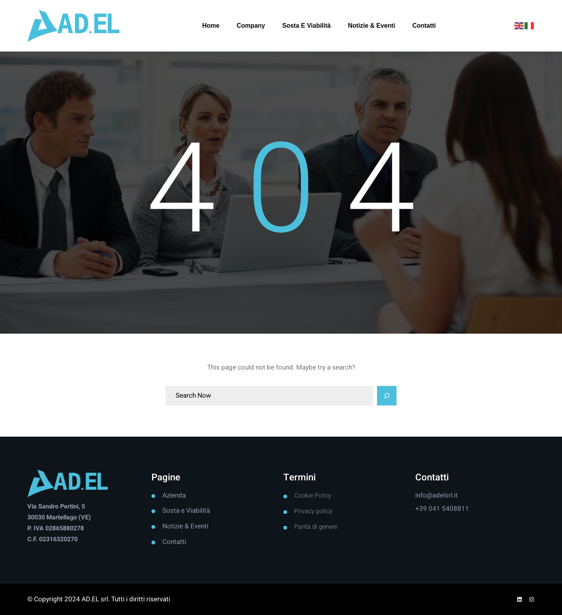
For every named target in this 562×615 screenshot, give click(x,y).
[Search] (387, 395)
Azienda (174, 495)
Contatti (174, 542)
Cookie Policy (312, 495)
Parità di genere (315, 526)
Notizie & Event (184, 526)
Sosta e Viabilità (186, 510)
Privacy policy (313, 511)
